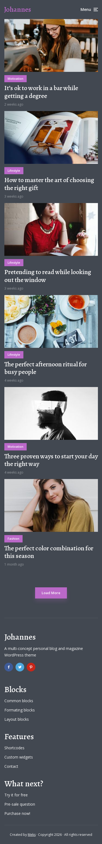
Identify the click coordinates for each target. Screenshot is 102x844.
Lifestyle (14, 170)
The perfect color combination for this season (48, 552)
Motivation (15, 78)
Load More (51, 592)
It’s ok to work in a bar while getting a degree (41, 92)
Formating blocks (19, 710)
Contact (11, 766)
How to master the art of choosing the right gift (49, 184)
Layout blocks (16, 719)
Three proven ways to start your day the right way (51, 460)
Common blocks (18, 700)
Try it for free (16, 794)
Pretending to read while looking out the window (47, 276)
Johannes (17, 9)
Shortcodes (14, 747)
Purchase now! (17, 813)
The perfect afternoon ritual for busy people (45, 368)
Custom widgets (18, 757)
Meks (32, 834)
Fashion (13, 538)
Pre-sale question (19, 804)
